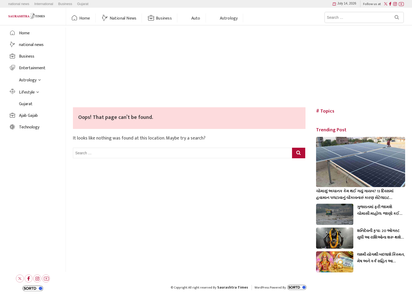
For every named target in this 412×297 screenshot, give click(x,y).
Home (84, 18)
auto (195, 18)
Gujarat (83, 4)
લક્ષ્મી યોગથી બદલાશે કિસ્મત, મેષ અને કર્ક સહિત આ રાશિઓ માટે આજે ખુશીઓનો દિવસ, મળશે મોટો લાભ (381, 257)
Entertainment (32, 68)
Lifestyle (27, 92)
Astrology (229, 18)
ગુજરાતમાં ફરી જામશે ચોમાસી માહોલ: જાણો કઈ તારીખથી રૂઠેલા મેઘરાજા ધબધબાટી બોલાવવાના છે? (378, 210)
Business (65, 4)
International (43, 4)
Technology (29, 127)
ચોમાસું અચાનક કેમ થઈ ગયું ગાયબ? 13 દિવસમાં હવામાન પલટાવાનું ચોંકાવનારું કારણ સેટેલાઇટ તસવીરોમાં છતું (355, 194)
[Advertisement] (238, 68)
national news (18, 4)
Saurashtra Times (232, 287)
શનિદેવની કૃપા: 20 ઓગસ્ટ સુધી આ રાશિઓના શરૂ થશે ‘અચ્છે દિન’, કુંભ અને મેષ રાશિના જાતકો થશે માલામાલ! (380, 234)
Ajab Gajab (28, 115)
